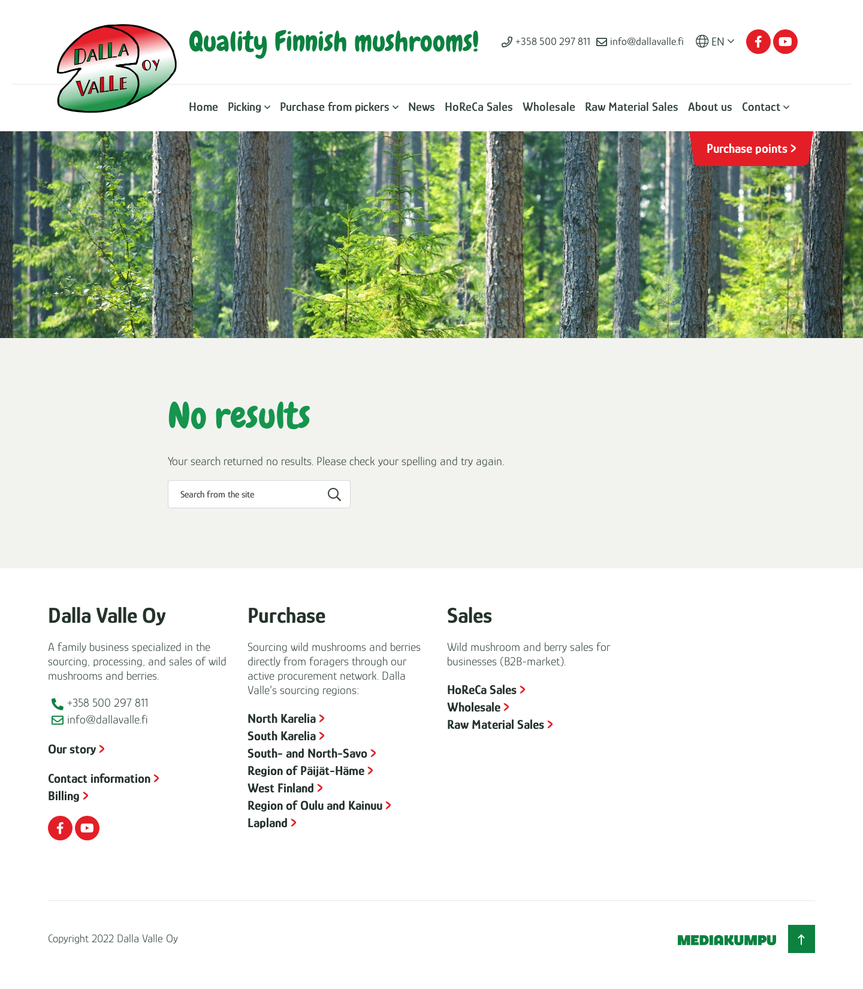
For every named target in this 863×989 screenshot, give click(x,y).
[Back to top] (801, 939)
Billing (64, 795)
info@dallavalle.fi (647, 41)
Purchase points (747, 148)
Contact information (99, 778)
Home (203, 106)
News (421, 106)
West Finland (281, 787)
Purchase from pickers (335, 106)
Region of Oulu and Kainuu (315, 805)
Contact (761, 106)
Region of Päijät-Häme (306, 770)
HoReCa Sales (479, 106)
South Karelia (282, 735)
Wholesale (549, 106)
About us (710, 106)
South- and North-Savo (307, 753)
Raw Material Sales (631, 106)
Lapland (268, 822)
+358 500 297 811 (552, 41)
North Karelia (282, 718)
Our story (72, 748)
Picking (244, 106)
